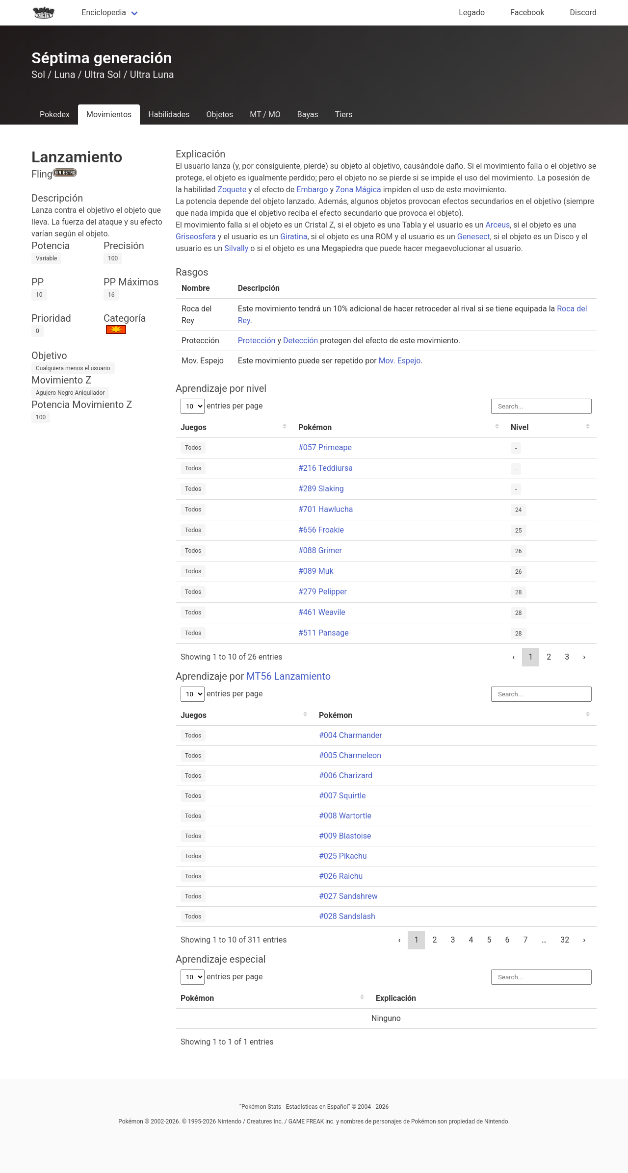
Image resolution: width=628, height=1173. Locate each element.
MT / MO (265, 114)
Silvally (236, 248)
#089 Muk (316, 571)
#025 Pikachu (343, 856)
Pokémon (315, 427)
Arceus (498, 225)
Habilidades (168, 114)
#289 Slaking (321, 488)
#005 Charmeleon (350, 755)
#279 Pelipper (322, 591)
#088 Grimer (320, 550)
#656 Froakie (321, 530)
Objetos (220, 114)
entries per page (222, 405)
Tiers (344, 114)
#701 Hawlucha (325, 509)
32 (564, 939)
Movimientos (108, 114)
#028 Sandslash (347, 916)
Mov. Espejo (400, 360)
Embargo (312, 189)
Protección (257, 340)
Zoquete (231, 189)
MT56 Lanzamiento (288, 676)
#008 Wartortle (345, 815)
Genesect (473, 236)
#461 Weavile (321, 612)
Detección (300, 340)
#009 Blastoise (345, 836)
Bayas (307, 114)
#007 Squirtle (342, 795)
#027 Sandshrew (348, 896)
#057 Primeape (325, 447)
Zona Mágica (358, 189)
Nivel (519, 427)
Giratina (293, 236)
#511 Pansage (323, 633)
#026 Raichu (341, 876)
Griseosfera (196, 236)
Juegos (194, 427)
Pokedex (55, 114)
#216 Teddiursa (325, 468)
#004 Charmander (350, 735)
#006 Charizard (345, 775)
